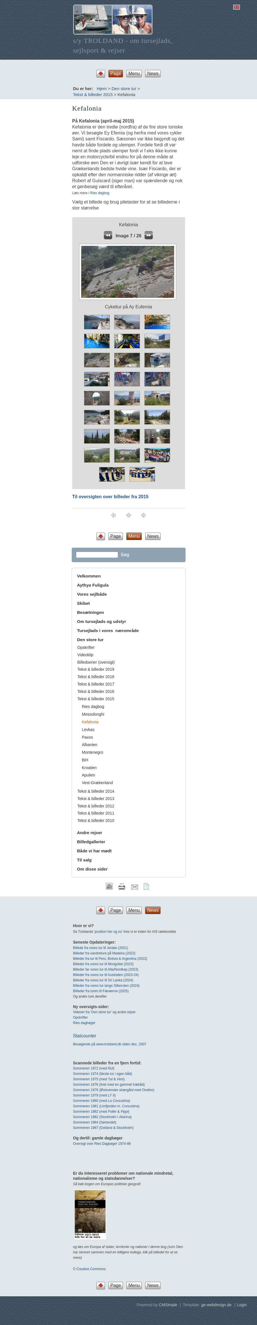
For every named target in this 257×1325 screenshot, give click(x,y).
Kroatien (89, 767)
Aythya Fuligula (93, 585)
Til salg (84, 859)
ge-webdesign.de (216, 1305)
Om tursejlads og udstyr (101, 621)
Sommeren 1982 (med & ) (101, 1112)
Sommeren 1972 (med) (93, 1068)
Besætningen (90, 612)
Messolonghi (93, 714)
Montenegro (92, 752)
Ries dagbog (99, 193)
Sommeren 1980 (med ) (101, 1101)
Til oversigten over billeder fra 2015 (110, 496)
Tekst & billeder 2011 (95, 813)
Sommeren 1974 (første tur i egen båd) (102, 1074)
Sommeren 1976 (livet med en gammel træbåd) (109, 1085)
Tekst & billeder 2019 (95, 669)
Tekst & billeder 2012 (95, 806)
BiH (85, 760)
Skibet (83, 603)
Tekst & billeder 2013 (95, 798)
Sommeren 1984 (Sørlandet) (94, 1122)
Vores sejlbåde (92, 594)
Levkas (88, 729)
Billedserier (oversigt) (96, 662)
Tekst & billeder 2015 (93, 94)
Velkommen (89, 576)
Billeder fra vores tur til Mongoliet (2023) (103, 964)
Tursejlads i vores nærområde (108, 630)
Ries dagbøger (84, 1023)
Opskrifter (86, 647)
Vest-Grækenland (97, 782)
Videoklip (85, 655)
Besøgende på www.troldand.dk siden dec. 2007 (110, 1044)
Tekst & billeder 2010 (95, 820)
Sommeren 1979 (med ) (94, 1095)
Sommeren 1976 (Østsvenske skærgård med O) (113, 1090)
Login (242, 1305)
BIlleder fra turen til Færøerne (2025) (101, 991)
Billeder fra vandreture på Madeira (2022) (104, 953)
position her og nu (108, 932)
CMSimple (168, 1305)
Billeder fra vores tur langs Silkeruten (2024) (106, 986)
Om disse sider (92, 869)
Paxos (87, 737)
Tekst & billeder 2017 (95, 684)
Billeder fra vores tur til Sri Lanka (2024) (103, 980)
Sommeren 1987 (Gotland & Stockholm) (103, 1128)
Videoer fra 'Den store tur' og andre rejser (104, 1012)
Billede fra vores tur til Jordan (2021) (100, 948)
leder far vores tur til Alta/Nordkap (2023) (107, 969)
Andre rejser (89, 832)
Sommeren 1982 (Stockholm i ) (102, 1117)
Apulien (88, 775)
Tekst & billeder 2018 (95, 676)
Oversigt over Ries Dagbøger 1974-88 (102, 1144)
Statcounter (84, 1035)
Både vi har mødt (94, 850)
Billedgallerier (91, 841)
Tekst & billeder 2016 (95, 691)
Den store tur (124, 88)
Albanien (90, 744)
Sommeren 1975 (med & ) (99, 1079)
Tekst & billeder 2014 (95, 791)
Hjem (102, 88)
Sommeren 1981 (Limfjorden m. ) (106, 1106)
